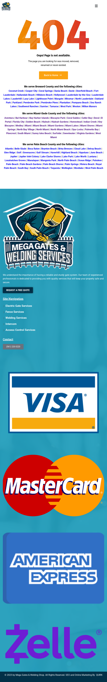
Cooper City (31, 91)
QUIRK (99, 675)
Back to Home (53, 75)
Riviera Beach (87, 164)
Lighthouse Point (44, 98)
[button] (96, 6)
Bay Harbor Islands (39, 118)
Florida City (18, 121)
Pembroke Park (31, 102)
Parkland (17, 102)
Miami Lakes (71, 125)
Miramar (69, 98)
